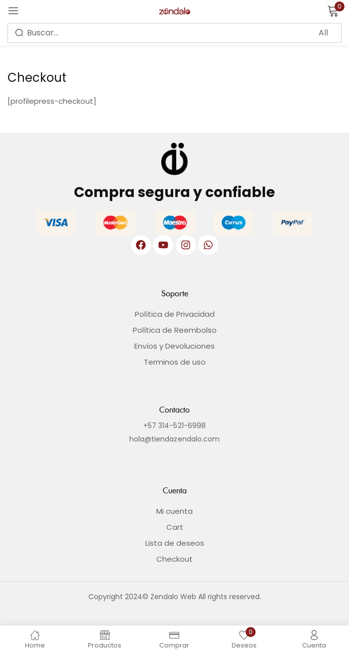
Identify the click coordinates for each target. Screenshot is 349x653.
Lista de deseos (174, 543)
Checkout (174, 559)
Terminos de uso (175, 362)
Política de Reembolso (175, 330)
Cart (174, 527)
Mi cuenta (174, 511)
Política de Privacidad (175, 314)
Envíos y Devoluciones (174, 346)
